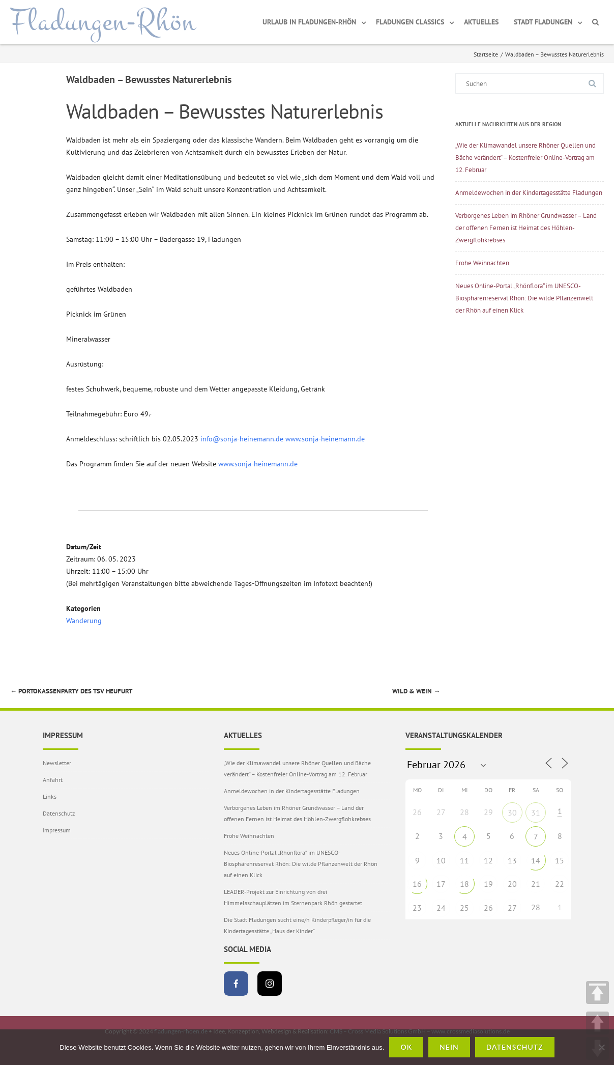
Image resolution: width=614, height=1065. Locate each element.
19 (488, 884)
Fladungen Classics (410, 21)
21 (535, 884)
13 (512, 860)
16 (417, 884)
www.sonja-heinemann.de (325, 438)
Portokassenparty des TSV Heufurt (71, 691)
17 (441, 884)
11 (464, 860)
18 (464, 884)
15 (559, 860)
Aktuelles (481, 21)
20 (512, 884)
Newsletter (57, 763)
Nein (449, 1047)
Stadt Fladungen (543, 21)
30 (512, 812)
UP (597, 1023)
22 (559, 884)
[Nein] (601, 1047)
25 (464, 908)
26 (488, 908)
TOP (597, 992)
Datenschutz (59, 813)
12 (488, 860)
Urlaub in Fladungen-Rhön (309, 21)
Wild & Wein (416, 691)
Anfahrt (53, 779)
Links (49, 796)
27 (512, 908)
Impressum (57, 830)
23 (417, 908)
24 (441, 908)
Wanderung (84, 620)
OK (406, 1047)
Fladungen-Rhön (103, 22)
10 (441, 860)
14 (535, 860)
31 (535, 812)
